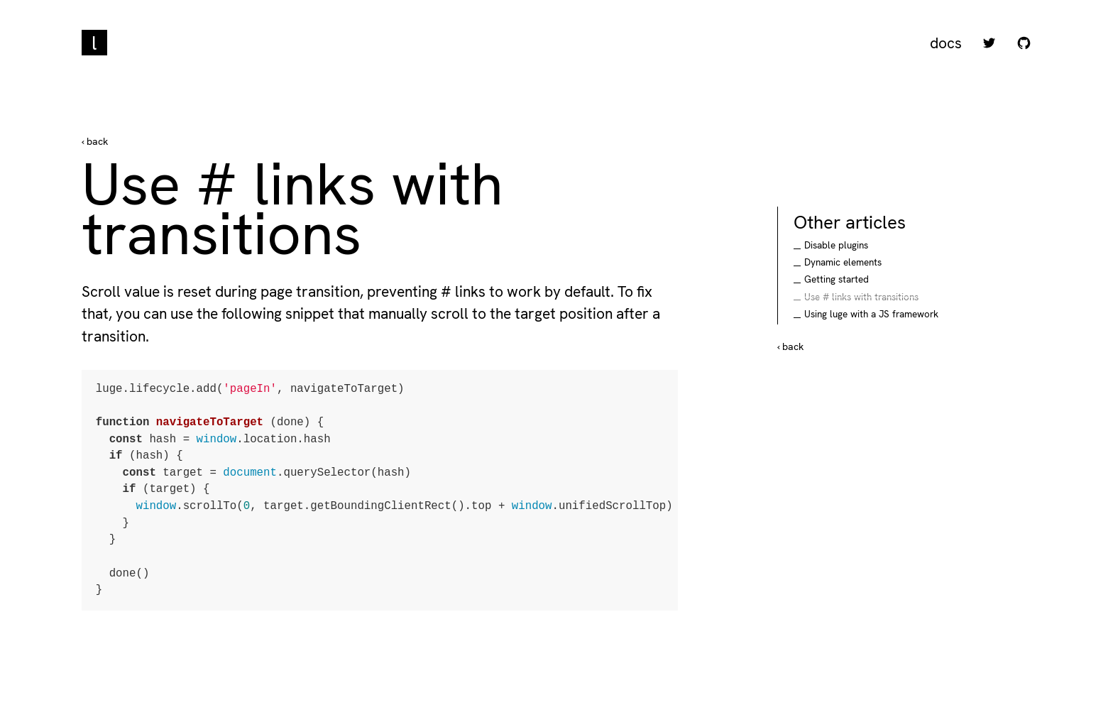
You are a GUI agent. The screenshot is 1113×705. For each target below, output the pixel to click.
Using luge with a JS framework (871, 314)
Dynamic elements (843, 262)
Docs (946, 43)
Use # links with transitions (861, 297)
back (96, 141)
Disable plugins (836, 245)
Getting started (836, 279)
